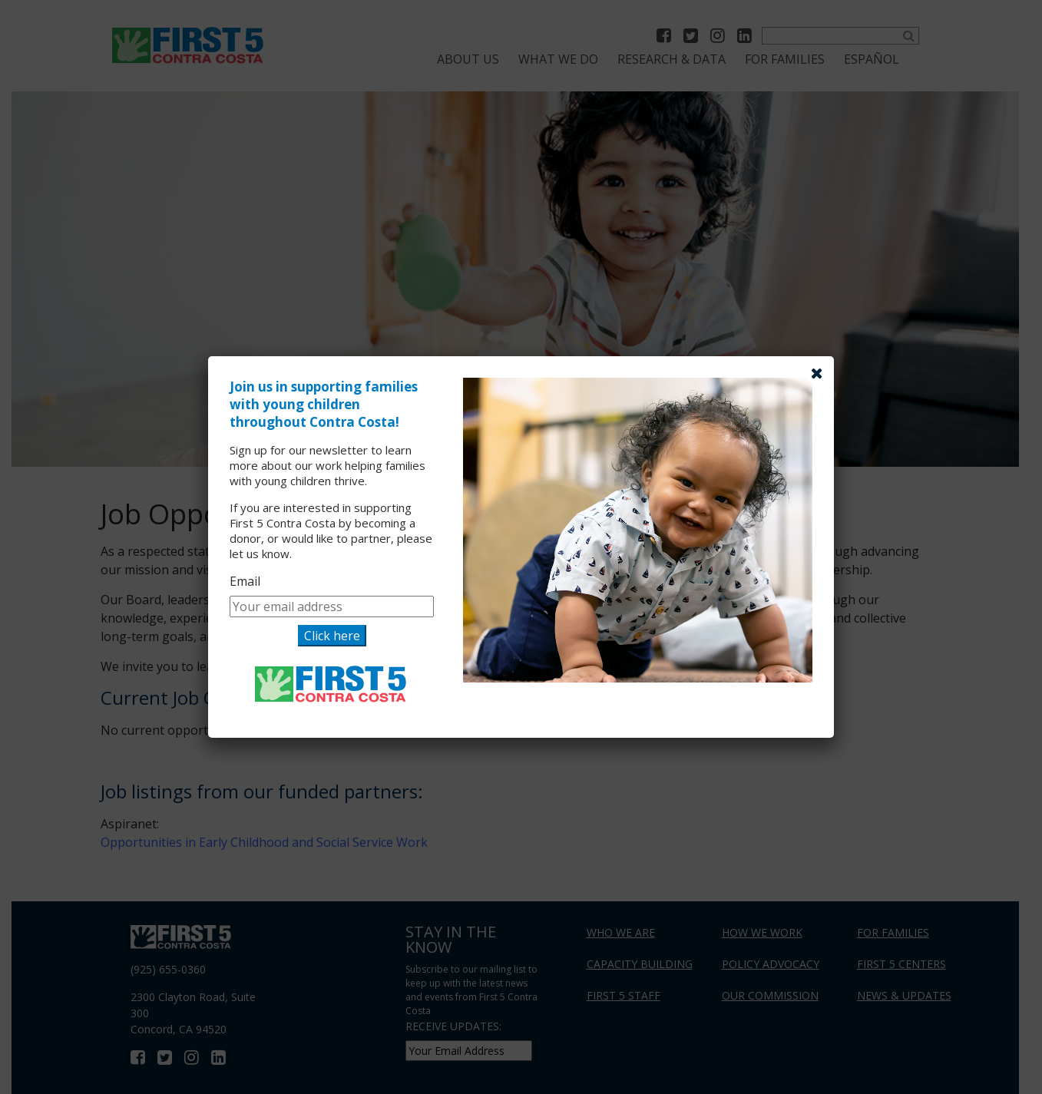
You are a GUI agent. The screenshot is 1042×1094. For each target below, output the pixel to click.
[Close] (817, 373)
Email (245, 581)
